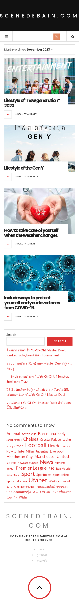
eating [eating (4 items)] (66, 439)
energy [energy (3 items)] (10, 446)
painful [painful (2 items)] (10, 468)
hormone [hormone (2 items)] (65, 446)
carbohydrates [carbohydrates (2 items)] (14, 439)
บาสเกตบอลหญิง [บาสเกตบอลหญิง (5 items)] (18, 492)
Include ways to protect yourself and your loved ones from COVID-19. (32, 303)
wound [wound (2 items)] (66, 481)
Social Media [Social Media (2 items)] (12, 475)
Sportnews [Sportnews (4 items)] (43, 474)
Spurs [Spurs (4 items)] (10, 481)
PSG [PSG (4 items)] (51, 468)
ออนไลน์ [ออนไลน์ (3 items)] (45, 492)
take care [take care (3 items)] (21, 481)
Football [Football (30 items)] (36, 444)
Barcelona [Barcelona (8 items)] (47, 433)
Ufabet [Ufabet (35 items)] (37, 479)
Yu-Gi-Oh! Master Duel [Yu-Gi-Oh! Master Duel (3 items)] (20, 486)
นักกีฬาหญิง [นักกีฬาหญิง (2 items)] (61, 486)
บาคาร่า (41, 560)
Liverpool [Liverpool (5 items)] (56, 451)
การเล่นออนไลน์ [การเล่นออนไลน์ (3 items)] (45, 486)
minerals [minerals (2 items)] (11, 462)
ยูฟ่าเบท (41, 555)
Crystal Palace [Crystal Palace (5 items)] (50, 439)
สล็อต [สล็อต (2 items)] (35, 492)
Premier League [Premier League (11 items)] (31, 467)
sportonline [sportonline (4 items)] (61, 474)
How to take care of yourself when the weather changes (31, 233)
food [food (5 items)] (20, 446)
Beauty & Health (28, 114)
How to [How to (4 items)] (11, 451)
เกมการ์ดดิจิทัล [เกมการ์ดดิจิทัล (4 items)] (61, 492)
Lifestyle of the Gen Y (23, 168)
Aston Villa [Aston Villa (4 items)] (29, 434)
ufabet (41, 549)
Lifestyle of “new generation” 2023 (32, 103)
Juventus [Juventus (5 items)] (42, 451)
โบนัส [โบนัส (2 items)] (9, 497)
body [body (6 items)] (62, 434)
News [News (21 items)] (46, 461)
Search (11, 334)
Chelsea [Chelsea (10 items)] (30, 439)
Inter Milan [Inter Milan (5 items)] (26, 451)
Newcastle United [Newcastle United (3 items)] (28, 462)
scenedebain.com (39, 521)
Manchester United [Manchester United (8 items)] (51, 456)
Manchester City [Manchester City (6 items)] (19, 456)
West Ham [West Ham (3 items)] (55, 481)
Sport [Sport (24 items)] (28, 473)
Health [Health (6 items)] (53, 446)
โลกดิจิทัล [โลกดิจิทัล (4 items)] (20, 497)
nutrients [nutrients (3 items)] (60, 462)
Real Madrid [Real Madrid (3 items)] (63, 468)
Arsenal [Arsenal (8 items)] (13, 433)
